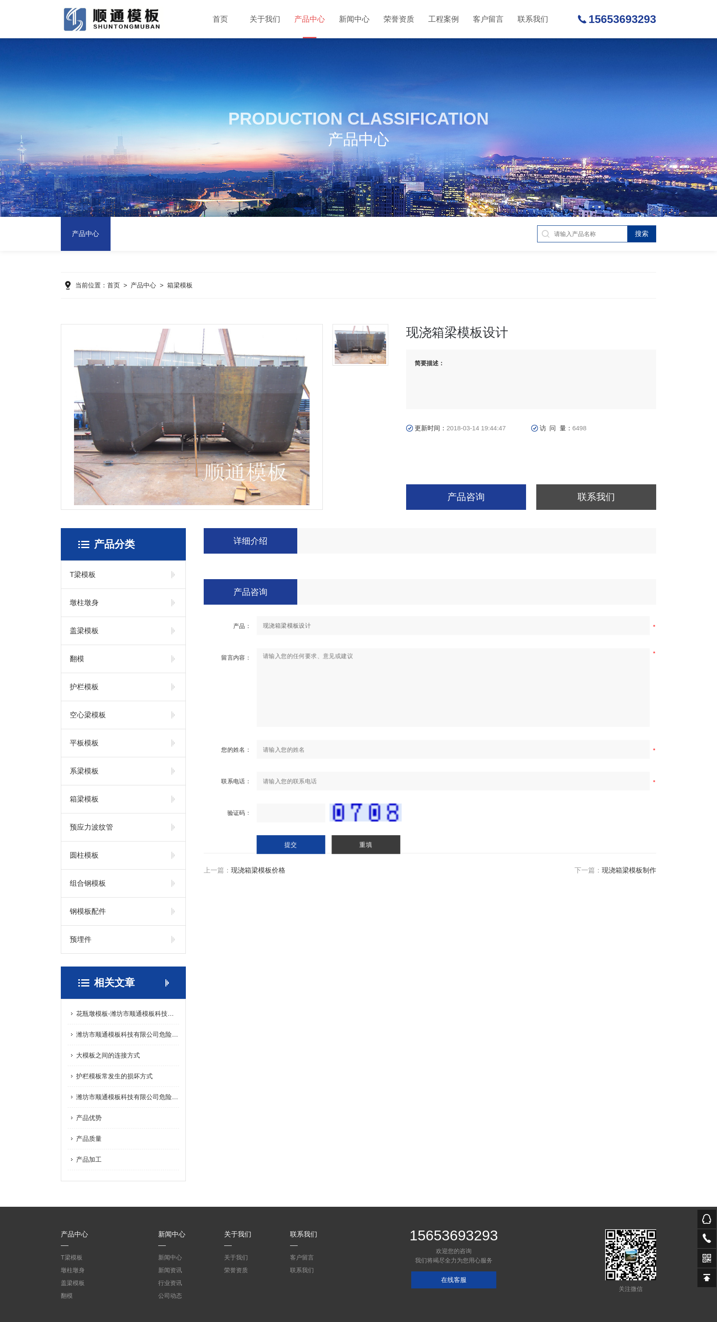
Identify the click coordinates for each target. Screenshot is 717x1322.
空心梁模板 (88, 715)
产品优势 (89, 1117)
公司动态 (170, 1295)
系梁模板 (84, 771)
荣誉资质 (399, 19)
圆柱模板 (84, 855)
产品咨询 (466, 497)
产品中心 (309, 26)
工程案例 (444, 19)
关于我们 (264, 19)
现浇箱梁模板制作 (629, 870)
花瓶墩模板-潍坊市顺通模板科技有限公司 (127, 1013)
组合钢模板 (88, 883)
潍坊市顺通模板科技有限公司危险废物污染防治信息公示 (127, 1034)
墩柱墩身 (84, 603)
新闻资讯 (170, 1270)
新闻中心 (354, 19)
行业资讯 (170, 1282)
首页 (219, 19)
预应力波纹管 (91, 827)
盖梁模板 (84, 631)
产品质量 (89, 1138)
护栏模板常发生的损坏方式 (114, 1076)
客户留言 (489, 19)
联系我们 (534, 19)
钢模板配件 (88, 911)
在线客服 (454, 1279)
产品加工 (89, 1159)
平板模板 (84, 743)
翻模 (77, 659)
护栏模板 (84, 687)
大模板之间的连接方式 (108, 1055)
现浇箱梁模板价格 (258, 870)
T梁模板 (83, 575)
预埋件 (80, 939)
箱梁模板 (180, 286)
